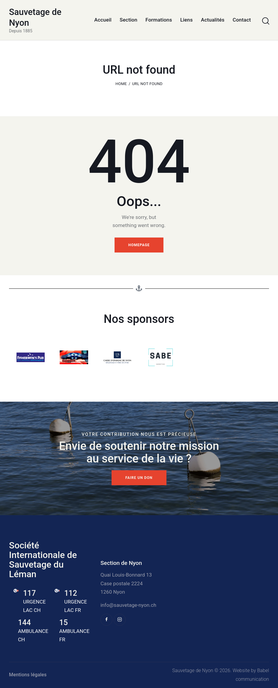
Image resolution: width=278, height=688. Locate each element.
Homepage (139, 245)
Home (121, 83)
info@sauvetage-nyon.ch (128, 605)
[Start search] (265, 21)
